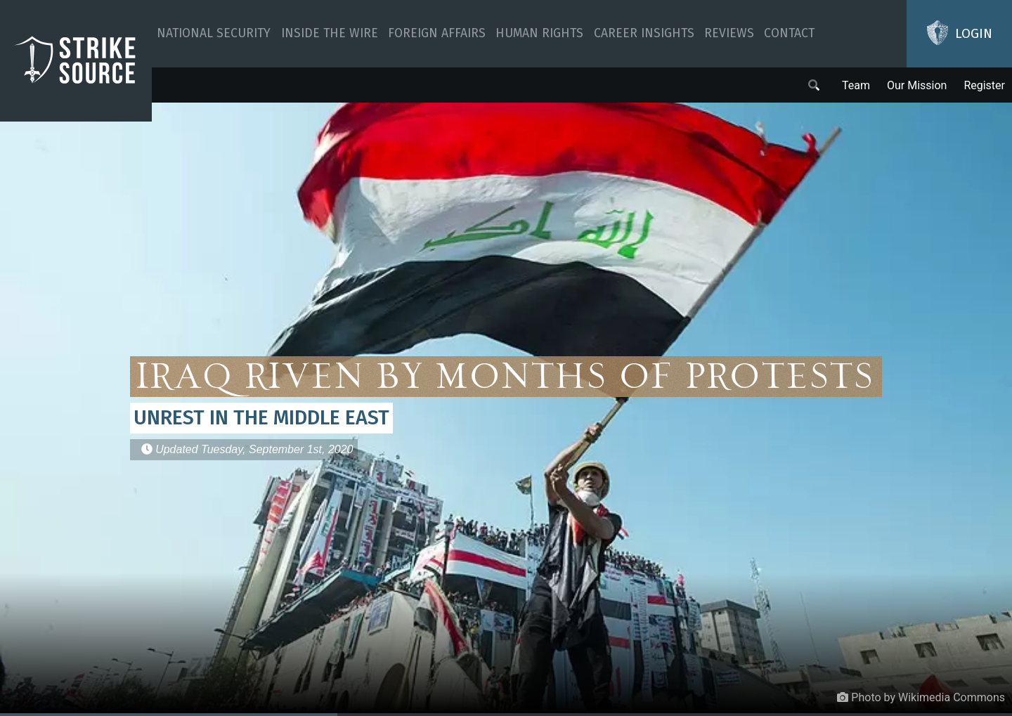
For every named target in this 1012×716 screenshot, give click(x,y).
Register (984, 85)
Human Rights (539, 33)
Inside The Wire (329, 33)
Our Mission (917, 85)
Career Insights (644, 33)
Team (856, 85)
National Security (214, 33)
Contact (789, 33)
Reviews (729, 33)
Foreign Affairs (437, 33)
